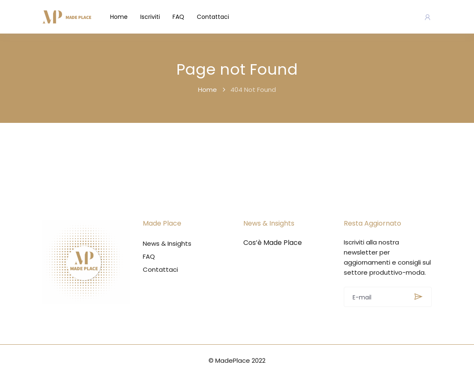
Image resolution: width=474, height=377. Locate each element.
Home (119, 17)
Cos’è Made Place (272, 242)
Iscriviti (150, 17)
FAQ (178, 17)
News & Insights (167, 243)
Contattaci (213, 17)
